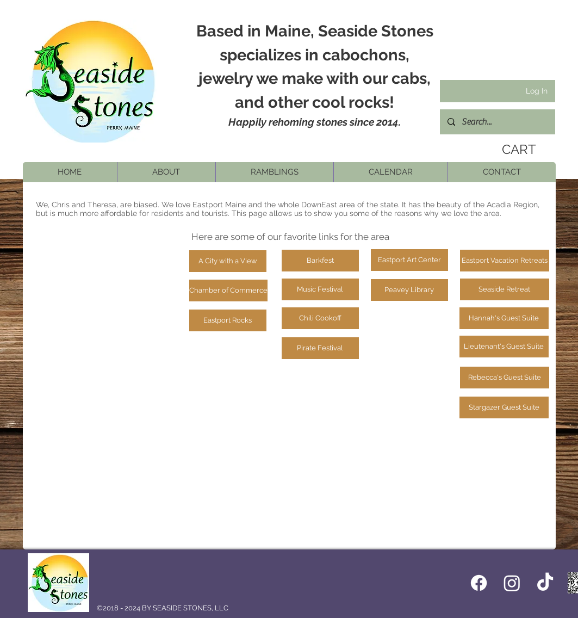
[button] (166, 172)
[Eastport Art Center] (409, 260)
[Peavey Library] (409, 290)
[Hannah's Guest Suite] (504, 318)
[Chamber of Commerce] (228, 290)
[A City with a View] (227, 261)
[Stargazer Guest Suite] (504, 407)
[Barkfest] (320, 260)
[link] (515, 149)
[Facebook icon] (478, 583)
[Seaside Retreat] (504, 289)
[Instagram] (512, 583)
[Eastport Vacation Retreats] (504, 260)
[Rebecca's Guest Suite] (504, 377)
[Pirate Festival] (320, 348)
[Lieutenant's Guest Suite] (504, 346)
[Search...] (497, 121)
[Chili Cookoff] (320, 318)
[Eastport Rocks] (227, 320)
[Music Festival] (320, 289)
